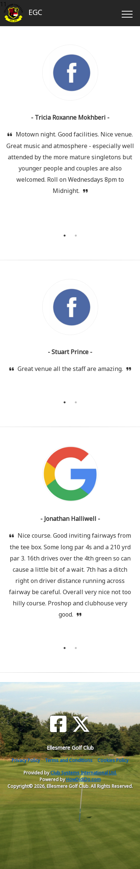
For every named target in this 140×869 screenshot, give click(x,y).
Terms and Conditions (69, 760)
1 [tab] (64, 235)
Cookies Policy (112, 760)
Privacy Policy (26, 760)
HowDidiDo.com (83, 779)
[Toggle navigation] (126, 13)
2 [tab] (76, 235)
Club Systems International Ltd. (83, 773)
